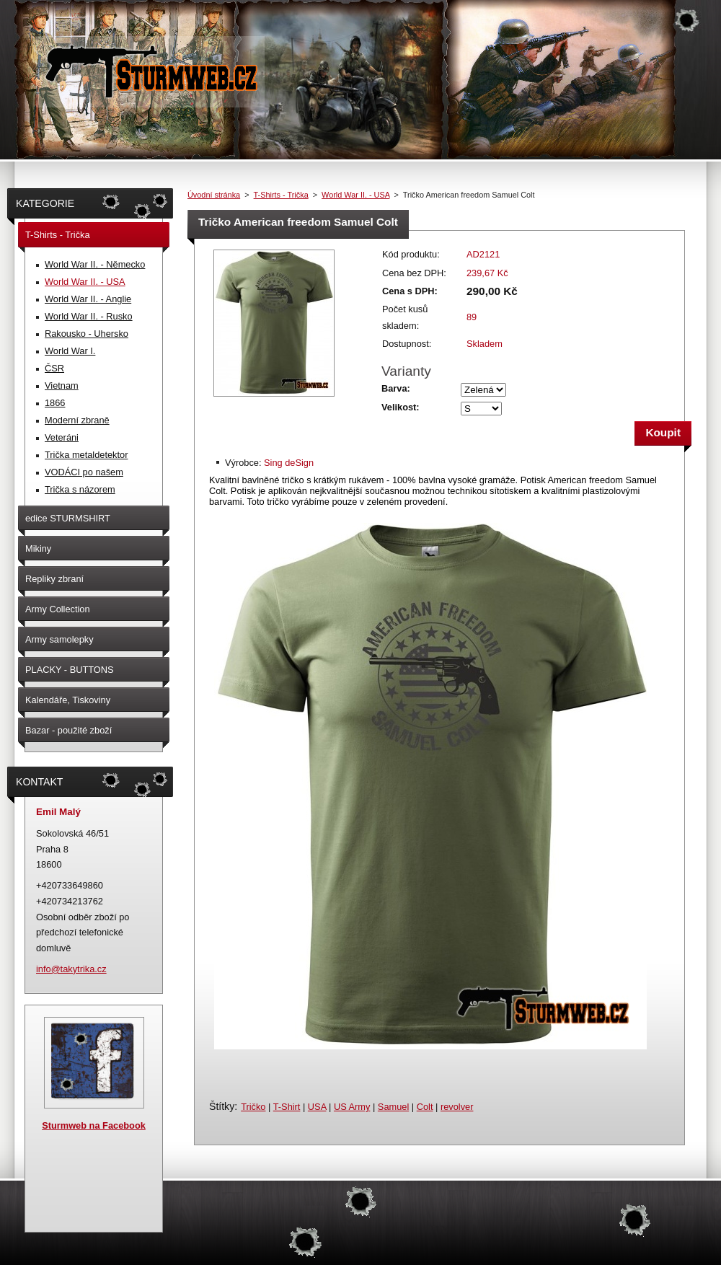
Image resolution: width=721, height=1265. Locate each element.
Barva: (395, 388)
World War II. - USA (355, 194)
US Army (352, 1106)
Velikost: (400, 407)
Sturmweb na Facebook (94, 1125)
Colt (425, 1106)
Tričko (253, 1106)
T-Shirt (287, 1106)
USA (317, 1106)
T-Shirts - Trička (281, 194)
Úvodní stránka (213, 194)
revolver (457, 1106)
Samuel (393, 1106)
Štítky (221, 1106)
